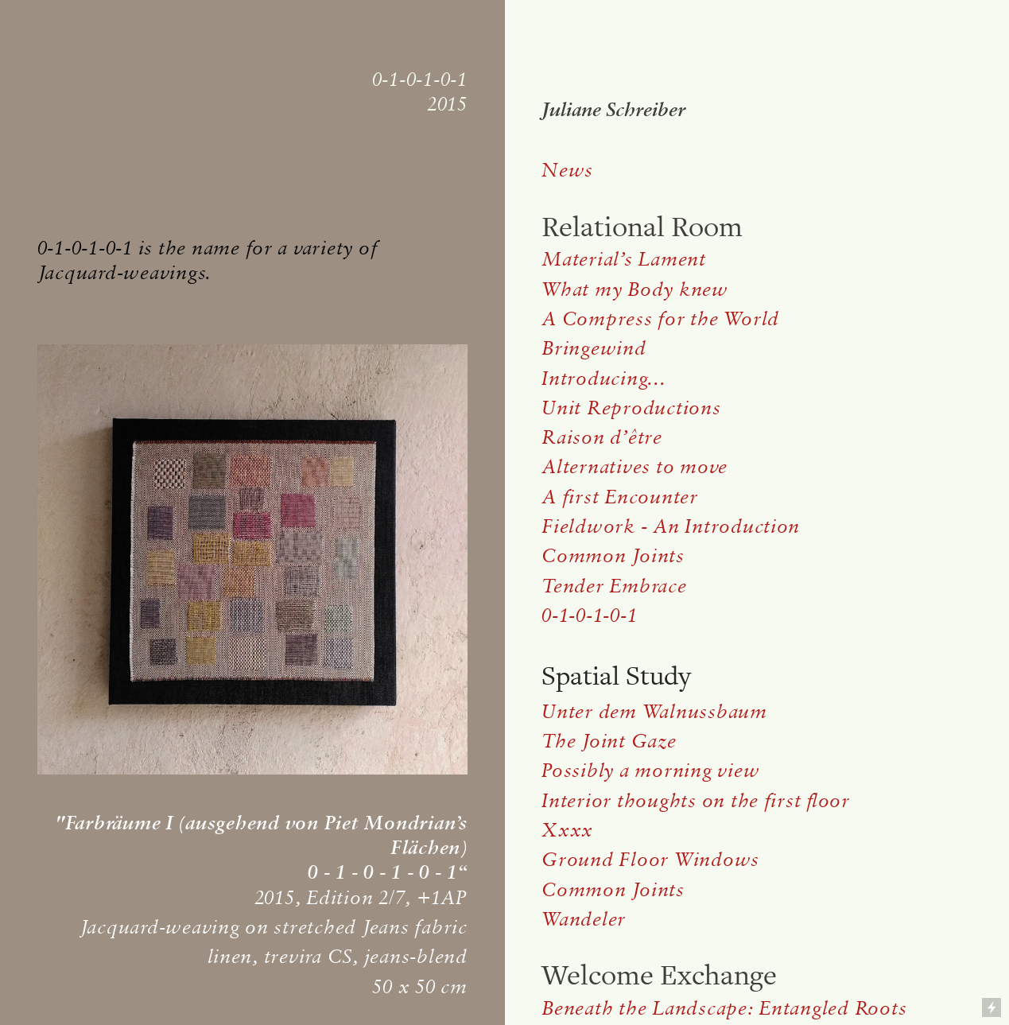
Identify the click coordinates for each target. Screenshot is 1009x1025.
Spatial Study (616, 676)
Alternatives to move (634, 466)
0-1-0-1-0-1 (589, 615)
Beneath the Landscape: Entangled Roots (723, 1007)
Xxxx (567, 829)
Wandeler (583, 918)
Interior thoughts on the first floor (695, 800)
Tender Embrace (613, 585)
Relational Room (642, 227)
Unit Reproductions (630, 407)
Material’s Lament (623, 258)
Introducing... (603, 378)
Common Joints (613, 555)
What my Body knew (634, 289)
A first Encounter (619, 496)
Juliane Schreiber (613, 109)
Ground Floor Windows (650, 859)
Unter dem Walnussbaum (656, 711)
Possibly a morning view (650, 770)
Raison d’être (601, 436)
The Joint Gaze (608, 740)
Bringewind (593, 347)
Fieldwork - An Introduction (670, 526)
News (567, 169)
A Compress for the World (660, 318)
